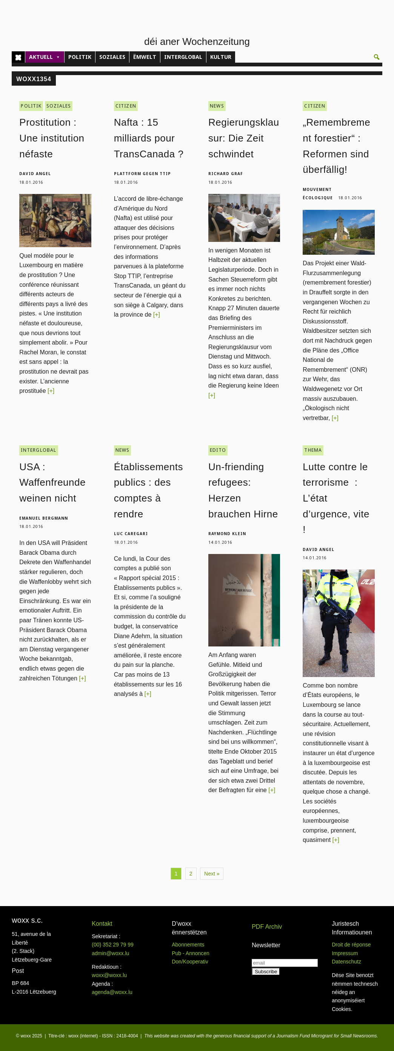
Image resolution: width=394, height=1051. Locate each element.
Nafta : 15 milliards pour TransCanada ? (149, 138)
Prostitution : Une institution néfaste (51, 138)
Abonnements (188, 945)
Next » (211, 874)
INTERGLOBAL (183, 56)
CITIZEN (125, 106)
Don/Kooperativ (190, 962)
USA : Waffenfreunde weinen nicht (52, 482)
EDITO (218, 450)
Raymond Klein (227, 533)
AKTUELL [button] (44, 57)
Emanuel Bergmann (43, 518)
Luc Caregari (131, 533)
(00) (113, 945)
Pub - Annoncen (190, 953)
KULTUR (220, 56)
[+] (51, 391)
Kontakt (102, 923)
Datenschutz (346, 962)
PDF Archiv (267, 926)
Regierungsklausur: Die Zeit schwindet (243, 138)
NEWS (217, 106)
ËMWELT (144, 56)
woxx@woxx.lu (109, 975)
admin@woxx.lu (110, 953)
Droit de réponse (351, 945)
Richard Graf (225, 173)
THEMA (313, 450)
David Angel (35, 173)
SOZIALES (112, 56)
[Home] (18, 57)
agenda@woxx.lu (112, 992)
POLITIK (79, 56)
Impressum (345, 953)
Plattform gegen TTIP (142, 173)
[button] (376, 57)
